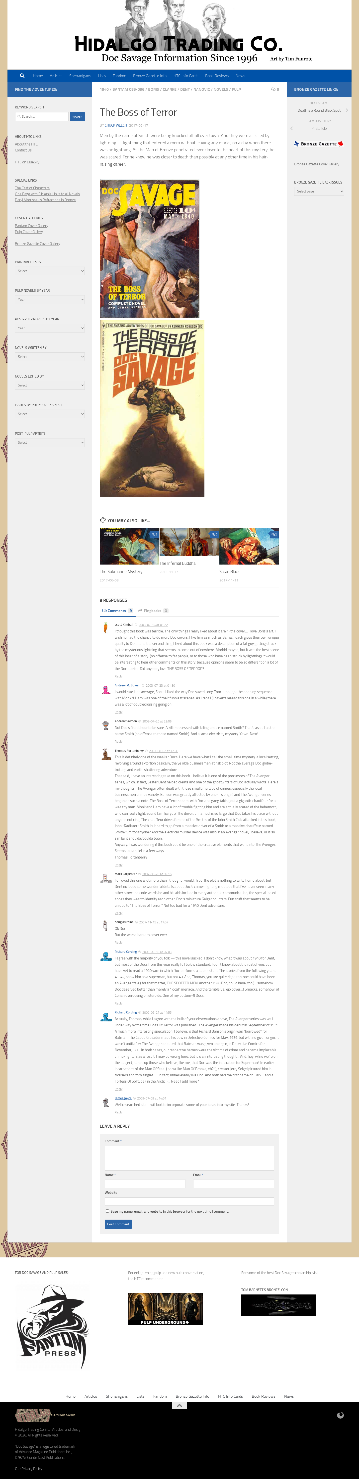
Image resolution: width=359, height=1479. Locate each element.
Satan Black (229, 571)
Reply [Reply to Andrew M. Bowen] (118, 712)
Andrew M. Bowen (127, 685)
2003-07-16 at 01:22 (153, 625)
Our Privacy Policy (28, 1469)
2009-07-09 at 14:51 (151, 1098)
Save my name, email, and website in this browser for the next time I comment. (170, 1211)
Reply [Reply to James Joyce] (118, 1112)
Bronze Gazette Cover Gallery (37, 243)
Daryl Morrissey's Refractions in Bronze (45, 200)
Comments (117, 610)
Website (111, 1193)
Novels (221, 89)
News (240, 75)
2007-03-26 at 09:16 (157, 874)
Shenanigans (80, 75)
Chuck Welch (116, 125)
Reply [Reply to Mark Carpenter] (118, 913)
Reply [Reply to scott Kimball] (118, 676)
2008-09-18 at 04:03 (157, 952)
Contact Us (23, 150)
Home (38, 75)
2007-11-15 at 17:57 (153, 922)
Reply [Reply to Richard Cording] (118, 1003)
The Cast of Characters (32, 188)
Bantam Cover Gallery (31, 226)
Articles (56, 75)
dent (185, 89)
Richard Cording (126, 952)
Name (110, 1175)
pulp (236, 89)
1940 (104, 89)
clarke (170, 89)
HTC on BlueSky (27, 162)
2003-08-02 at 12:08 (163, 751)
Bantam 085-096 (128, 89)
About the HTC (26, 144)
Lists (102, 75)
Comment (113, 1141)
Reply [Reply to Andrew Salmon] (118, 741)
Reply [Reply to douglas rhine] (118, 942)
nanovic (201, 89)
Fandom (119, 75)
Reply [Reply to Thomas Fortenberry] (118, 865)
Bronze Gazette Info (150, 75)
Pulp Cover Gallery (29, 232)
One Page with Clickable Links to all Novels (47, 194)
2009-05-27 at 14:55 (157, 1012)
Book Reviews (217, 75)
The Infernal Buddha (177, 563)
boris (153, 89)
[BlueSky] (340, 1415)
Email (198, 1175)
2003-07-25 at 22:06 (157, 721)
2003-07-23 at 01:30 (160, 685)
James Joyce (123, 1098)
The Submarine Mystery (121, 571)
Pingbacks (153, 610)
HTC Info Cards (186, 75)
